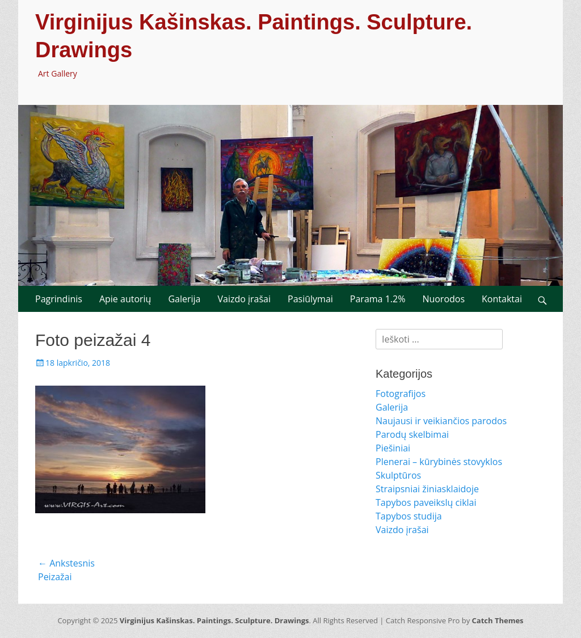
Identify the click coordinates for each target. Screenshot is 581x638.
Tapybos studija (409, 516)
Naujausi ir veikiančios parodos (441, 421)
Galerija (184, 299)
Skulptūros (398, 475)
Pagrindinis (58, 299)
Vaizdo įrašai (244, 299)
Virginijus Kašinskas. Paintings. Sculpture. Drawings (214, 620)
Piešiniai (393, 448)
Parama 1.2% (378, 299)
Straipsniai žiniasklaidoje (427, 489)
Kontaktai (502, 299)
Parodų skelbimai (412, 434)
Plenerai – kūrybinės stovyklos (439, 461)
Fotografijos (401, 393)
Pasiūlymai (310, 299)
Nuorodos (443, 299)
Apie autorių (125, 299)
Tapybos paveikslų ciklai (426, 502)
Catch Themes (498, 620)
